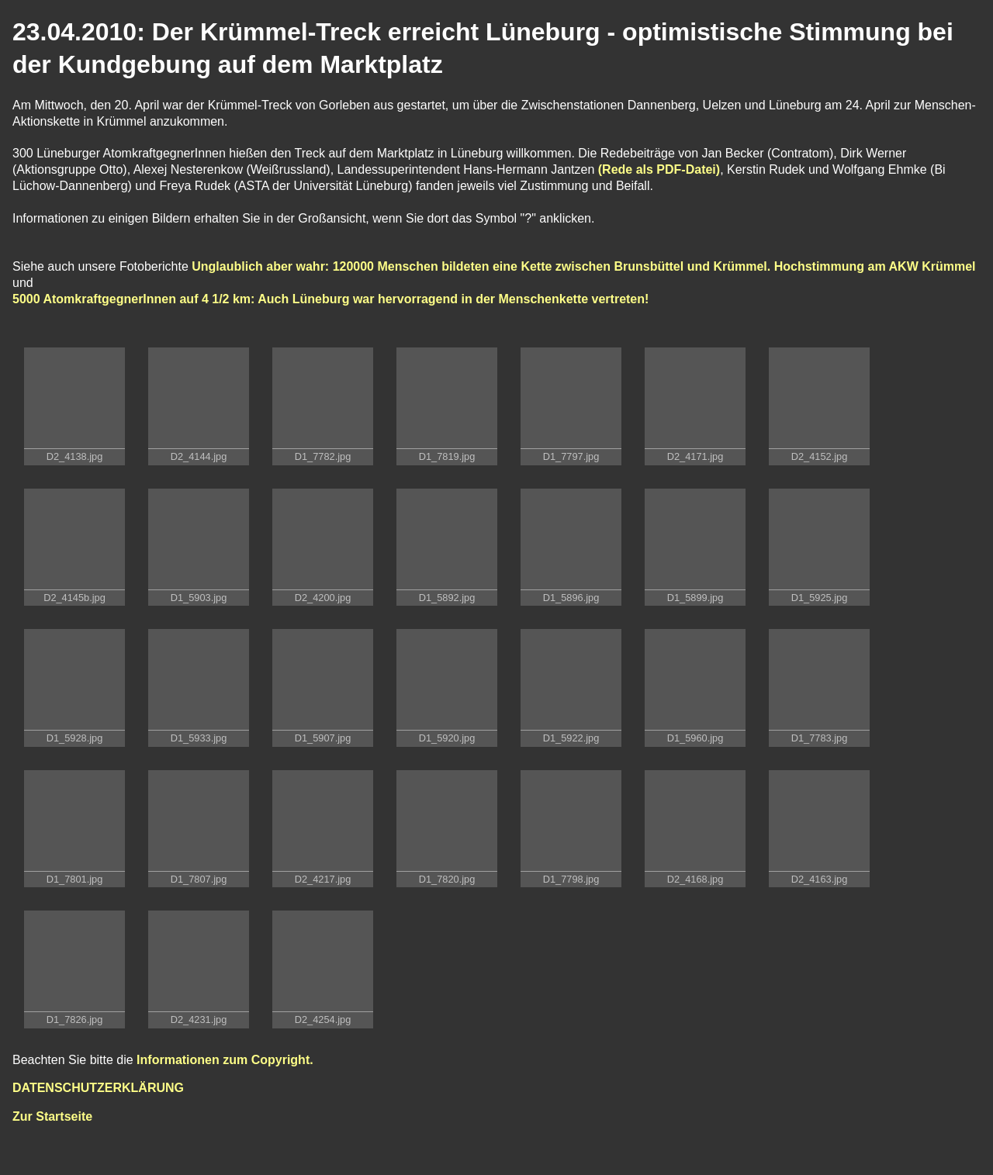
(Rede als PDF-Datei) (657, 169)
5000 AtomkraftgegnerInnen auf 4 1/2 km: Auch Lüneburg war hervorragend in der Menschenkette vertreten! (330, 299)
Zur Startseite (52, 1116)
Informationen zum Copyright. (225, 1059)
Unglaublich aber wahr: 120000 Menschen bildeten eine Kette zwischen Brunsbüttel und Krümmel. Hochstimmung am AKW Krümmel (583, 266)
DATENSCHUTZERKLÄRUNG (98, 1087)
